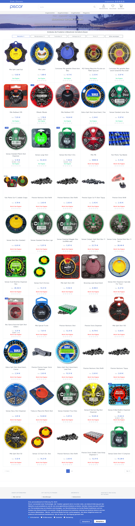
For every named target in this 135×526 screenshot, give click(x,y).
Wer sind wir (17, 497)
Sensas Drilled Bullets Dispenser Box (119, 411)
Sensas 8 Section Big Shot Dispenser (93, 411)
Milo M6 (93, 155)
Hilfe (12, 1)
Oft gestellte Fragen (49, 492)
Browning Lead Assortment (93, 283)
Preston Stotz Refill (119, 197)
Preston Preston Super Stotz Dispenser (42, 368)
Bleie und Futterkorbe (76, 15)
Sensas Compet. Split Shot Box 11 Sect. (93, 240)
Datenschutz (77, 497)
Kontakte (19, 1)
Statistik (59, 517)
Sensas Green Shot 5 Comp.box (119, 453)
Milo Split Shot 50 (16, 453)
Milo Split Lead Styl (16, 69)
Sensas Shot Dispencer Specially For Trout (119, 283)
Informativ (75, 492)
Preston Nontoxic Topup (119, 368)
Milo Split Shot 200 (67, 283)
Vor (128, 471)
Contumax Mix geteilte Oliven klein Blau (67, 69)
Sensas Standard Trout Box (67, 411)
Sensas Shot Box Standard (16, 240)
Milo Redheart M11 (67, 112)
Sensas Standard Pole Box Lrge (42, 240)
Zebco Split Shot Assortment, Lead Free (67, 368)
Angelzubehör (63, 15)
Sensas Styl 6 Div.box (41, 283)
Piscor (55, 15)
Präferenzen (47, 517)
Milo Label (41, 69)
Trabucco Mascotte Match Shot (42, 411)
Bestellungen (47, 497)
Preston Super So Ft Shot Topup (93, 197)
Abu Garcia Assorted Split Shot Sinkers (16, 325)
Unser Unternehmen (19, 492)
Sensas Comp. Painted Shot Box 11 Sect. (119, 240)
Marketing (69, 517)
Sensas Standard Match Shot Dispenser (16, 155)
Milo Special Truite (41, 325)
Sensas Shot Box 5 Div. (67, 155)
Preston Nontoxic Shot (67, 325)
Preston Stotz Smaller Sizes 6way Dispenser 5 (93, 453)
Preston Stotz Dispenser (93, 325)
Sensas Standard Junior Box (119, 112)
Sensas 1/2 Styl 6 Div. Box (41, 453)
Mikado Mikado (41, 112)
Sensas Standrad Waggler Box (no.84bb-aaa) (67, 240)
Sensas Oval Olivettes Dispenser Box (16, 283)
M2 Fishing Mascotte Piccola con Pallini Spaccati (93, 69)
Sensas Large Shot (41, 155)
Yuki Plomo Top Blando (119, 155)
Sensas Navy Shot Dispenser (16, 411)
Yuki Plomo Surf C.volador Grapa (16, 197)
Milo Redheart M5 (16, 112)
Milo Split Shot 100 (119, 325)
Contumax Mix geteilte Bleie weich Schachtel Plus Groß (119, 69)
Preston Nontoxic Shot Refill (42, 197)
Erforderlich (34, 517)
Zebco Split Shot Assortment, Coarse (15, 368)
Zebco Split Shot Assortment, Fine (93, 112)
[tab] (23, 493)
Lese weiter (96, 28)
